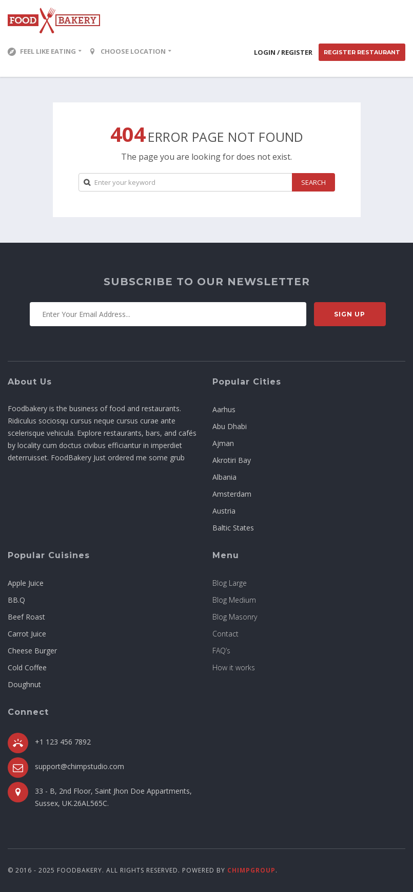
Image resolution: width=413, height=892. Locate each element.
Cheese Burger (32, 650)
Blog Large (229, 583)
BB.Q (16, 600)
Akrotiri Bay (231, 460)
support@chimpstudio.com (79, 766)
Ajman (223, 443)
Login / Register (283, 52)
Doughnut (24, 684)
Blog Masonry (234, 617)
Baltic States (233, 528)
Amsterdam (231, 494)
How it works (233, 667)
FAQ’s (221, 650)
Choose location (127, 51)
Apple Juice (26, 583)
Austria (223, 511)
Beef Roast (26, 617)
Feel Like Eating (42, 51)
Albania (224, 477)
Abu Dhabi (229, 426)
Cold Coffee (27, 667)
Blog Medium (234, 600)
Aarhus (223, 409)
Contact (225, 634)
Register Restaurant (362, 52)
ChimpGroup (251, 870)
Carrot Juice (27, 634)
